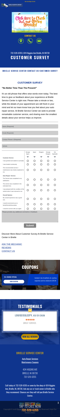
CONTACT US (33, 71)
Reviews (6, 255)
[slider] (30, 327)
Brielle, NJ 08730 (42, 52)
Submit (30, 233)
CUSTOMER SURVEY (48, 71)
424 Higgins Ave (29, 52)
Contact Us (8, 259)
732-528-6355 (16, 52)
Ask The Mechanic (12, 252)
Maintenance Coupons (30, 370)
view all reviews (30, 344)
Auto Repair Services (30, 366)
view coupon (14, 289)
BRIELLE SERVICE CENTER (14, 71)
